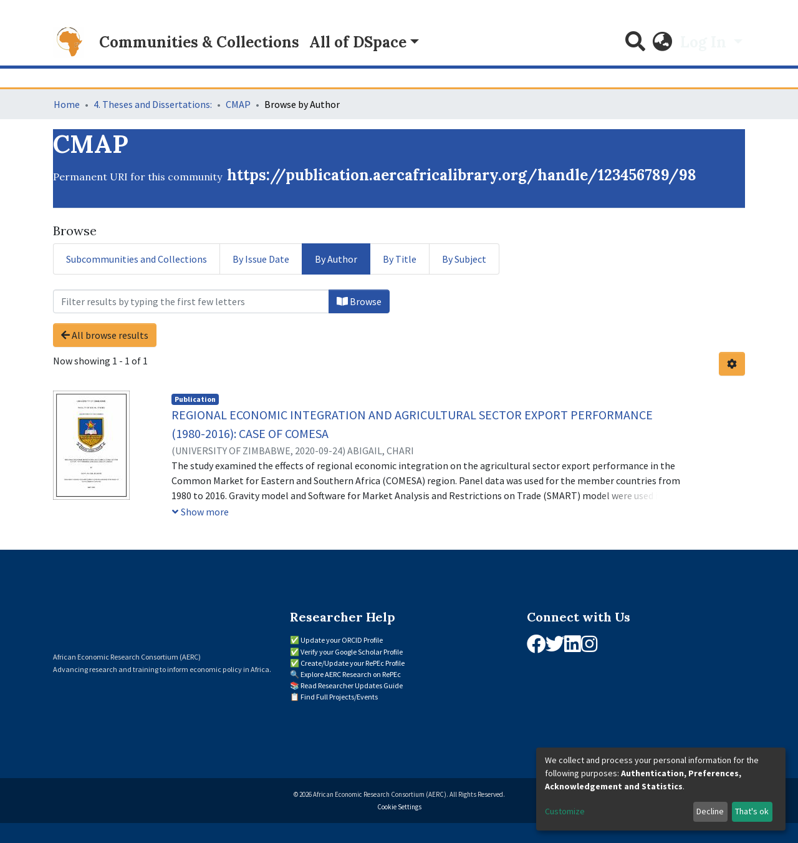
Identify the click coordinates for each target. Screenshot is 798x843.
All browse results (104, 335)
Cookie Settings (399, 806)
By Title (399, 259)
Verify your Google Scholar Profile (351, 651)
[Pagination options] (732, 364)
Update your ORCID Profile (341, 640)
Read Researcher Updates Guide (351, 685)
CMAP (238, 104)
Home (67, 104)
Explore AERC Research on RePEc (350, 674)
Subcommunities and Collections (136, 259)
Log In (705, 42)
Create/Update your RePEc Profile (352, 663)
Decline (710, 811)
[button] (663, 42)
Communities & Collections (199, 42)
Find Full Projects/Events (339, 696)
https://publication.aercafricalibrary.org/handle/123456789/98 (461, 175)
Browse (359, 301)
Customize (565, 811)
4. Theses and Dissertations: (153, 104)
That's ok (752, 811)
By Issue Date (261, 259)
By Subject (464, 259)
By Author (336, 259)
